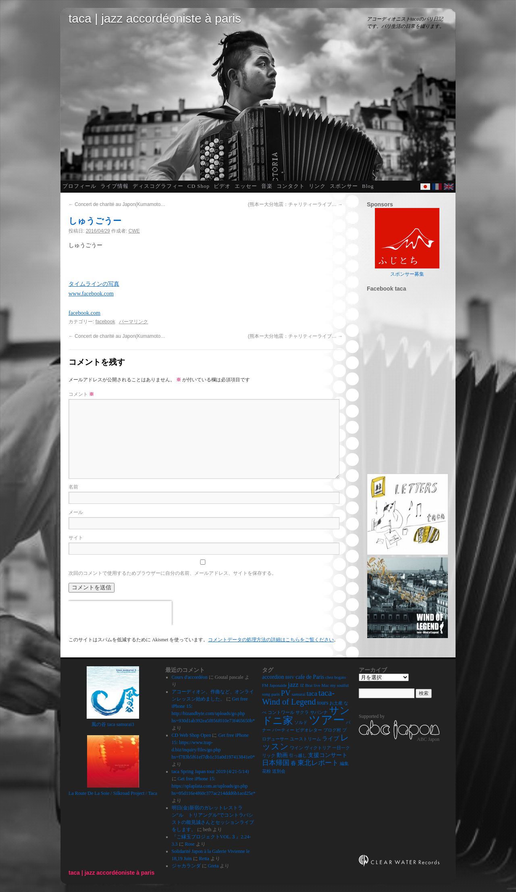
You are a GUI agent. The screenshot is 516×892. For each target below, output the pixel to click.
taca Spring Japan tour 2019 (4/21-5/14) (210, 771)
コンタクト (291, 186)
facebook (105, 321)
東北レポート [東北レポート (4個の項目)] (318, 763)
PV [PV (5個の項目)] (286, 693)
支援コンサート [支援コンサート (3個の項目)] (327, 755)
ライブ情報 (114, 186)
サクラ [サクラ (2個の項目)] (302, 712)
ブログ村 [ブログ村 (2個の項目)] (332, 730)
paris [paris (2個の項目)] (275, 694)
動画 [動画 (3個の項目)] (282, 755)
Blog (368, 186)
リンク (317, 186)
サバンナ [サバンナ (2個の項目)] (319, 712)
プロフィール (79, 186)
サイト (76, 538)
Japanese (425, 186)
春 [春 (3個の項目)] (293, 763)
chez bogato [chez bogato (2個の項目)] (335, 677)
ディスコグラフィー (158, 186)
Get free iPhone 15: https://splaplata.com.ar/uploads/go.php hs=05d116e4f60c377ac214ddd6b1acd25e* (214, 786)
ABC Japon (428, 739)
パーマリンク (133, 321)
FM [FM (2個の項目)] (265, 685)
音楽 (267, 186)
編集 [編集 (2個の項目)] (344, 763)
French (437, 186)
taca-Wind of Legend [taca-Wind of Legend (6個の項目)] (298, 697)
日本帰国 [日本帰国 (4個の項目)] (275, 763)
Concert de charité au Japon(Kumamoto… (117, 204)
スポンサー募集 (407, 274)
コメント (81, 394)
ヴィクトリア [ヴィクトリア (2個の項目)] (317, 748)
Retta (204, 858)
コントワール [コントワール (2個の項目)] (281, 712)
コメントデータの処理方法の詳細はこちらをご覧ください (271, 639)
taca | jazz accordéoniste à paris (155, 18)
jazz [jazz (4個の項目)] (293, 684)
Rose (190, 844)
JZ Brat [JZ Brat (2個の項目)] (306, 685)
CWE (134, 231)
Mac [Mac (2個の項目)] (325, 685)
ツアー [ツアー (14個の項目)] (327, 719)
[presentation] (120, 613)
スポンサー (344, 186)
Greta (213, 866)
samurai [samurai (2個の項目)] (299, 694)
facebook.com (84, 313)
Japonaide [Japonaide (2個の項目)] (278, 685)
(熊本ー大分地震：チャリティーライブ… (295, 204)
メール (76, 512)
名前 (73, 487)
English (449, 186)
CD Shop (198, 186)
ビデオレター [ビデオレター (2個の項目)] (308, 730)
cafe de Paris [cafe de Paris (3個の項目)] (309, 677)
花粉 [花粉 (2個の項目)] (266, 771)
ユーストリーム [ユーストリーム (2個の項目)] (305, 739)
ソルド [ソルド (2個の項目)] (301, 722)
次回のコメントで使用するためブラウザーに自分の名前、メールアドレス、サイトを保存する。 (173, 573)
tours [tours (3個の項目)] (323, 703)
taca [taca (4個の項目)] (311, 693)
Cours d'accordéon (190, 677)
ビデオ (222, 186)
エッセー (246, 186)
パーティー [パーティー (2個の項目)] (283, 730)
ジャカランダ (186, 866)
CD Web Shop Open (191, 735)
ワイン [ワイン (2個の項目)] (296, 748)
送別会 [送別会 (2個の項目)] (278, 771)
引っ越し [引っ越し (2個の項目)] (298, 755)
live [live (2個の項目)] (317, 685)
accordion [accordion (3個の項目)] (273, 677)
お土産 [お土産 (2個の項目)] (336, 703)
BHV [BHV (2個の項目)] (290, 677)
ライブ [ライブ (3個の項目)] (330, 739)
